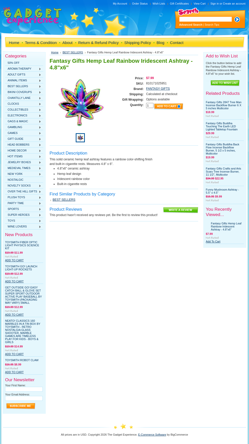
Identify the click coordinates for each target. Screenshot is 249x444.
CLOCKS (23, 104)
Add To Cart (14, 260)
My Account (120, 3)
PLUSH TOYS (23, 197)
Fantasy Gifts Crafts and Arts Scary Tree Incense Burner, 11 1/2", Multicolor (223, 171)
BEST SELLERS (23, 86)
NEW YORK (23, 174)
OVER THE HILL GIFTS (23, 191)
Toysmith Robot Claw (22, 360)
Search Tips (212, 24)
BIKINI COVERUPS (23, 92)
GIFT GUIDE (23, 139)
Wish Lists (158, 3)
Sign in (214, 3)
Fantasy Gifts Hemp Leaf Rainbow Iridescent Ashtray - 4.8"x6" (226, 226)
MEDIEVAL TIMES (23, 168)
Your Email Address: (17, 394)
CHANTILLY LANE (23, 98)
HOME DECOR (23, 150)
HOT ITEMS (23, 156)
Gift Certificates (179, 3)
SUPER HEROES (23, 215)
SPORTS (23, 209)
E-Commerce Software (152, 434)
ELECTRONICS (23, 115)
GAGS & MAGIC (23, 121)
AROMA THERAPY (23, 69)
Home (54, 52)
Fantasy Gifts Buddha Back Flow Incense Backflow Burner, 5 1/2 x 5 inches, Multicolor (222, 149)
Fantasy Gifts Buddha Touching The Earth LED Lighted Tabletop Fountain (222, 126)
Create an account (234, 3)
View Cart (200, 3)
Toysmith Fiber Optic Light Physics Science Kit (22, 245)
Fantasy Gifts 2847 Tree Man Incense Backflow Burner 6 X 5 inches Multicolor (223, 105)
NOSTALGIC (15, 179)
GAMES (23, 133)
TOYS (23, 221)
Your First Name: (15, 385)
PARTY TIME (23, 203)
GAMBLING (23, 127)
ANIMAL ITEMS (23, 80)
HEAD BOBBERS (23, 145)
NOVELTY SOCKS (23, 186)
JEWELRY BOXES (23, 162)
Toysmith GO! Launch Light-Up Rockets (21, 268)
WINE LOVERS (23, 226)
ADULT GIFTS (23, 74)
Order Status (140, 3)
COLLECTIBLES (23, 110)
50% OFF (14, 62)
